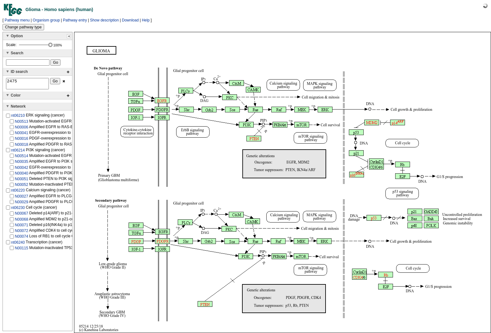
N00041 (21, 135)
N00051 (21, 181)
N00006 (21, 129)
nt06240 (18, 244)
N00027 (21, 198)
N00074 (21, 238)
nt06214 (18, 152)
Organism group (46, 20)
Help (146, 20)
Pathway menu (17, 20)
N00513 (21, 123)
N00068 (21, 221)
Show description (104, 20)
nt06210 (18, 117)
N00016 (21, 140)
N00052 (21, 186)
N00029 (21, 204)
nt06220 (18, 192)
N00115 (21, 250)
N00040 (21, 175)
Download (130, 20)
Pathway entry (75, 20)
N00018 (21, 146)
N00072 (21, 232)
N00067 (21, 215)
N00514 (21, 158)
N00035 (21, 163)
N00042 (21, 169)
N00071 (21, 227)
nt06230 (18, 209)
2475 (27, 84)
